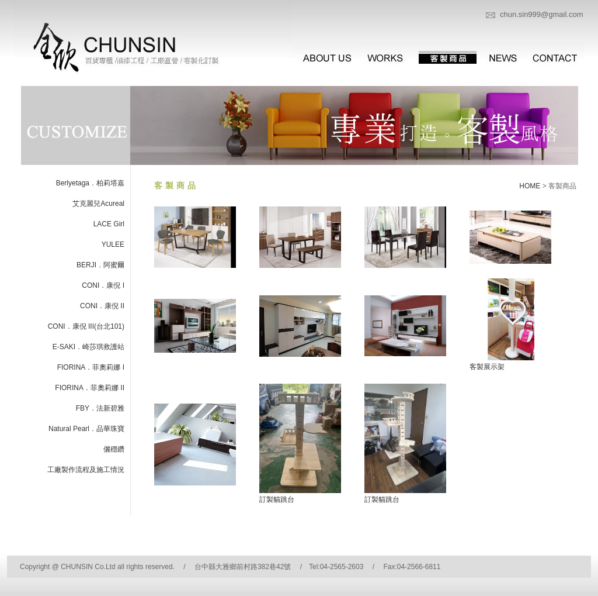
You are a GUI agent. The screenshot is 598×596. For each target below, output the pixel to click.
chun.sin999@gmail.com (541, 14)
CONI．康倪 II (102, 306)
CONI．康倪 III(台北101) (86, 326)
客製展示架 (487, 367)
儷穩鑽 (113, 449)
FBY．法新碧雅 (100, 408)
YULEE (113, 244)
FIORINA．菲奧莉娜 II (89, 388)
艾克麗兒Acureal (98, 203)
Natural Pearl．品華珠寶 (86, 429)
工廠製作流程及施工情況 (85, 470)
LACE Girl (108, 224)
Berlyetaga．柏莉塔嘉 (90, 183)
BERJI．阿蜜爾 (100, 265)
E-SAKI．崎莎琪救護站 (88, 347)
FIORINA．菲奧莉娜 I (90, 367)
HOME (529, 186)
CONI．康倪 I (103, 285)
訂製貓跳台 (276, 499)
